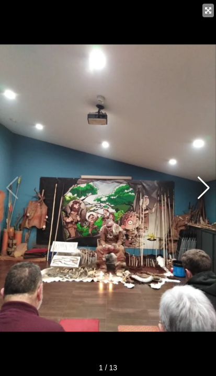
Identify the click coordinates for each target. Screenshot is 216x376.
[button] (204, 188)
